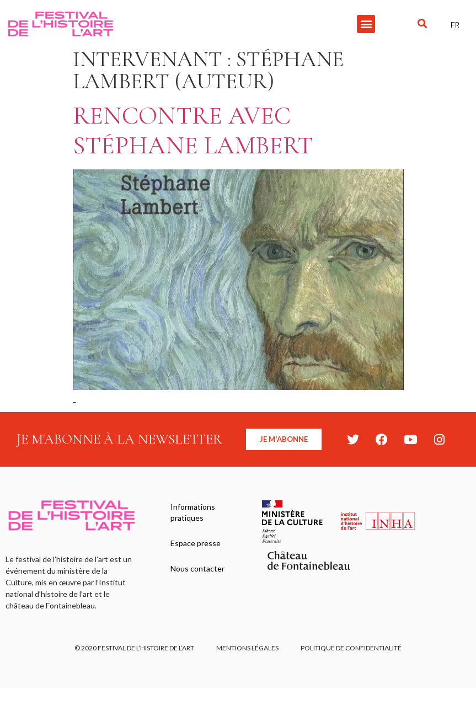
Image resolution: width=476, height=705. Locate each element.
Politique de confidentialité (351, 648)
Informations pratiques (192, 512)
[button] (366, 24)
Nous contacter (197, 568)
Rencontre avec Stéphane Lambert (193, 130)
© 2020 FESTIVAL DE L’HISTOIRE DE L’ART (134, 648)
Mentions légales (247, 648)
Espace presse (195, 543)
